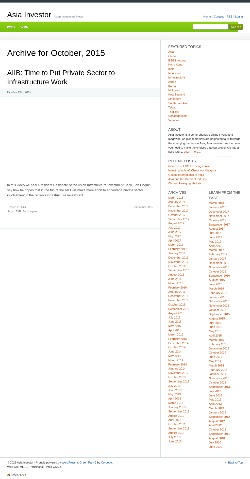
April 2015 (174, 330)
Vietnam (173, 120)
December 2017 (178, 206)
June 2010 (174, 441)
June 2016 (174, 278)
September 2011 (178, 428)
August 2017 (176, 223)
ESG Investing (177, 60)
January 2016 (177, 291)
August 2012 (176, 415)
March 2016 (175, 283)
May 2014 (174, 355)
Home (207, 16)
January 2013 (177, 407)
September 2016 (178, 270)
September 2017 (178, 219)
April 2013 (174, 398)
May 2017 (174, 236)
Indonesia (174, 73)
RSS (229, 16)
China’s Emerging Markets (185, 183)
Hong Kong (175, 64)
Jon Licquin (30, 211)
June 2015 (174, 321)
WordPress (69, 462)
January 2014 (177, 368)
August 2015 (176, 313)
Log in (239, 16)
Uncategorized (177, 115)
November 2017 (178, 210)
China (172, 56)
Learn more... (192, 151)
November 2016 (178, 261)
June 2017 (174, 231)
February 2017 (177, 248)
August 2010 (176, 432)
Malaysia (173, 90)
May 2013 (174, 394)
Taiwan (172, 107)
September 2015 (178, 308)
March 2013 (175, 402)
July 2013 (174, 385)
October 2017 (177, 214)
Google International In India (186, 174)
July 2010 (174, 437)
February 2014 (177, 364)
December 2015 (178, 295)
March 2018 (175, 197)
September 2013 (178, 381)
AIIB (18, 211)
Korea (172, 86)
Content (219, 16)
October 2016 (177, 266)
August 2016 (176, 274)
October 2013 (177, 377)
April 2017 (174, 240)
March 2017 (175, 244)
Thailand (173, 111)
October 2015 (177, 304)
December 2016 (178, 257)
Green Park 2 (87, 462)
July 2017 (174, 227)
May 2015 (174, 325)
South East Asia (178, 103)
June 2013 (174, 390)
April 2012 (174, 419)
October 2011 (177, 424)
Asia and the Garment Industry (187, 179)
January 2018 (177, 201)
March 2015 (175, 334)
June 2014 (174, 351)
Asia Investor (29, 14)
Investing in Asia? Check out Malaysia (192, 170)
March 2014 (175, 360)
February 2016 (177, 287)
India (171, 68)
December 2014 (178, 343)
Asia (23, 207)
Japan (172, 81)
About (24, 26)
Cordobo (106, 462)
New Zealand (176, 94)
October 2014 (177, 347)
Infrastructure (176, 77)
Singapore (174, 98)
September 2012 (178, 411)
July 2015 (174, 317)
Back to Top (235, 462)
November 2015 (178, 300)
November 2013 (178, 372)
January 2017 (177, 253)
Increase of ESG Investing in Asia (189, 166)
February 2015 (177, 338)
